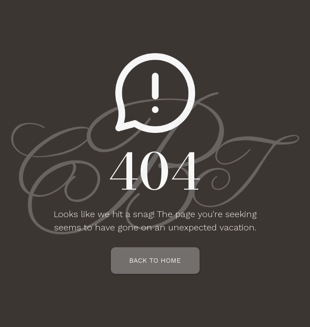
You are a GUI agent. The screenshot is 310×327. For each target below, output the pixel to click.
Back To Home (155, 261)
